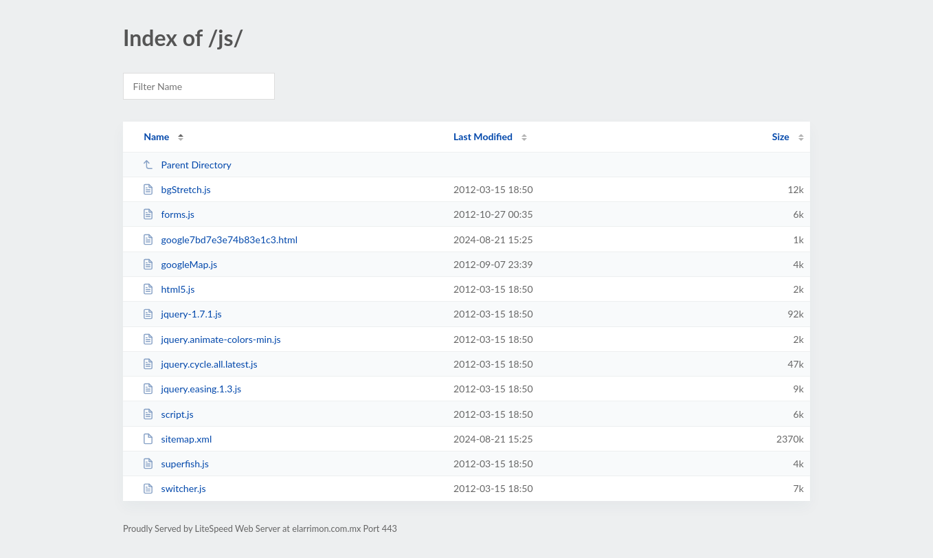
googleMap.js (179, 264)
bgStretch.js (176, 189)
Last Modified (483, 136)
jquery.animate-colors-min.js (211, 339)
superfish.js (175, 463)
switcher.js (173, 488)
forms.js (168, 214)
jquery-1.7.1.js (182, 314)
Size (780, 136)
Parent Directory (187, 164)
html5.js (168, 289)
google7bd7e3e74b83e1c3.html (219, 239)
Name (156, 136)
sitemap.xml (177, 439)
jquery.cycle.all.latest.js (199, 364)
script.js (167, 414)
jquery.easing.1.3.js (191, 388)
